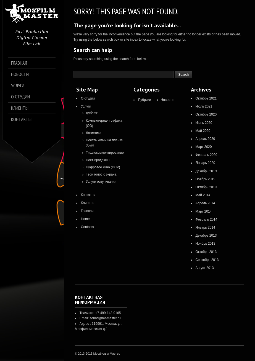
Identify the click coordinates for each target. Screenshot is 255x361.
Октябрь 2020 (206, 114)
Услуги (86, 106)
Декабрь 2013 (206, 235)
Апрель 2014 (205, 203)
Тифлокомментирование (105, 153)
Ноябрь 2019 (205, 179)
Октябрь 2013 (206, 252)
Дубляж (92, 113)
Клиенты (87, 203)
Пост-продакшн (98, 160)
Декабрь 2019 (206, 171)
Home (85, 219)
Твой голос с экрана (101, 174)
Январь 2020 (205, 163)
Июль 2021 (204, 106)
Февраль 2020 (206, 155)
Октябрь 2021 (206, 98)
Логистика (93, 133)
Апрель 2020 (205, 139)
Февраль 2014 (206, 219)
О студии (88, 98)
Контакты (88, 195)
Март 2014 (204, 211)
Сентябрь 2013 (207, 260)
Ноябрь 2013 (205, 243)
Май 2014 (203, 195)
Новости (167, 100)
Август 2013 (205, 268)
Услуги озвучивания (101, 182)
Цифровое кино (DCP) (103, 167)
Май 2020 (203, 131)
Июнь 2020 (204, 123)
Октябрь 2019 (206, 187)
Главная (87, 211)
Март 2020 (204, 147)
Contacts (87, 227)
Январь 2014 (205, 227)
